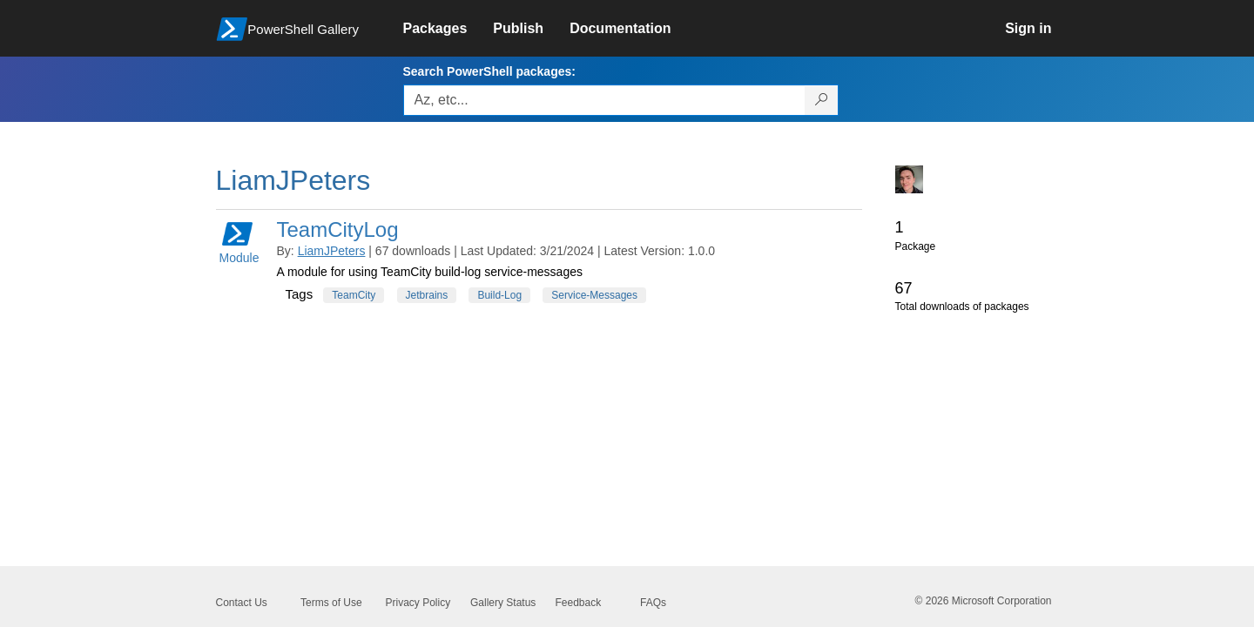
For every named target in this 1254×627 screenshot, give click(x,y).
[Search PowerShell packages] (822, 100)
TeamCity (353, 295)
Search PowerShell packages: (489, 71)
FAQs (653, 603)
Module (239, 242)
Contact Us (241, 603)
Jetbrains (427, 295)
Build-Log (499, 295)
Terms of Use (331, 603)
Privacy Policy (418, 603)
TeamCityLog (338, 229)
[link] (448, 29)
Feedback (579, 603)
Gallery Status (503, 603)
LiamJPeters (332, 251)
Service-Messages (594, 295)
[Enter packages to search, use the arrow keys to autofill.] (604, 100)
